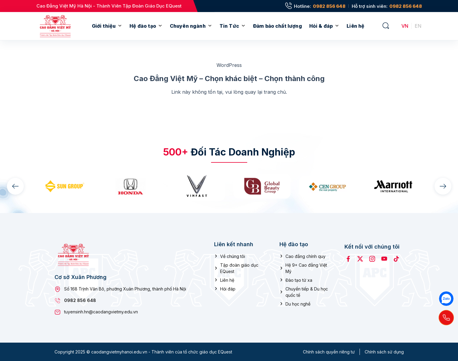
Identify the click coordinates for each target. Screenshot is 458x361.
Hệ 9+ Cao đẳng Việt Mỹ (306, 268)
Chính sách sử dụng (384, 351)
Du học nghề (297, 303)
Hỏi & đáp (321, 26)
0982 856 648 (329, 6)
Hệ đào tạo (142, 26)
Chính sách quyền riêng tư (329, 351)
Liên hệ (355, 26)
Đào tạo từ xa (298, 279)
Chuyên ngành (188, 26)
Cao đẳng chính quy (305, 256)
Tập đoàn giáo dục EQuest (239, 268)
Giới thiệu (104, 26)
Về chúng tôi (232, 256)
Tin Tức (229, 26)
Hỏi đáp (227, 288)
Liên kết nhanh (233, 244)
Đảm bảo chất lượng (277, 26)
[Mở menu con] (119, 26)
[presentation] (15, 186)
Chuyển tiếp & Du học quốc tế (306, 291)
